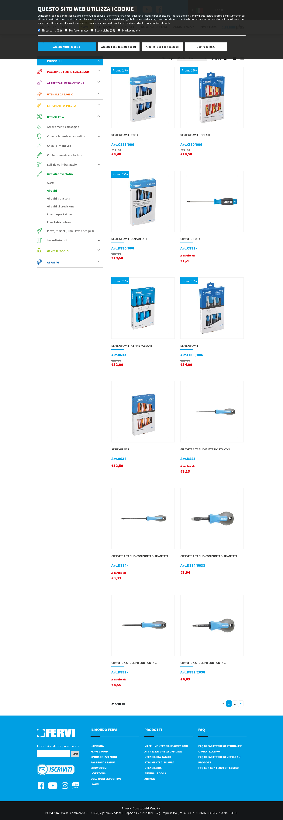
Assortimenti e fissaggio (73, 127)
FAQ (201, 729)
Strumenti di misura (73, 105)
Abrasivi (73, 262)
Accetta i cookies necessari (162, 46)
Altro (50, 182)
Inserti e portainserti (60, 214)
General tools (73, 251)
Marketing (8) (131, 30)
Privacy (126, 808)
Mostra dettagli (206, 46)
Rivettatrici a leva (59, 222)
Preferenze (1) (78, 30)
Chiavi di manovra (73, 145)
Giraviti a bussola (58, 198)
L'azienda (97, 746)
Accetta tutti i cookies (66, 46)
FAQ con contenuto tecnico (218, 768)
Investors (98, 773)
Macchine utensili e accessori (73, 72)
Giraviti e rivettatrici (73, 174)
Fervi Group (99, 751)
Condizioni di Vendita (146, 808)
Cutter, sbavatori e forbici (73, 155)
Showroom (99, 768)
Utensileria (73, 117)
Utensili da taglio (73, 94)
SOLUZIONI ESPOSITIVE (106, 779)
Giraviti (52, 190)
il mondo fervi (104, 729)
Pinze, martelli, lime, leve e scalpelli (73, 231)
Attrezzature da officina (73, 83)
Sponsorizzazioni (104, 757)
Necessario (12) (52, 30)
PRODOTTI (153, 729)
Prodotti (73, 60)
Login (95, 784)
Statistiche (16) (105, 30)
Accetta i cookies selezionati (118, 46)
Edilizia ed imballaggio (73, 164)
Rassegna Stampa (103, 762)
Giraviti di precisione (60, 206)
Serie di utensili (73, 240)
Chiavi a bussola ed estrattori (73, 136)
